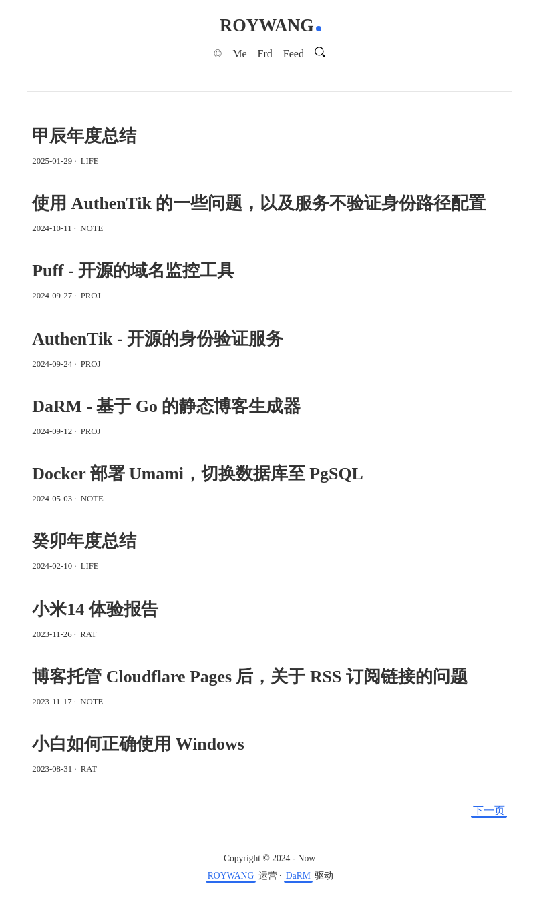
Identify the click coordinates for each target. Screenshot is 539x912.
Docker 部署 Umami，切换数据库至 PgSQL (197, 473)
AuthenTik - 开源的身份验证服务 (157, 339)
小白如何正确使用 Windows (138, 744)
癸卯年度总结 (84, 541)
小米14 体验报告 (95, 609)
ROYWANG (267, 25)
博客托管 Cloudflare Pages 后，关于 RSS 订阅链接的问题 (249, 676)
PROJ (91, 295)
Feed (293, 53)
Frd (265, 53)
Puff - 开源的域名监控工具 (133, 270)
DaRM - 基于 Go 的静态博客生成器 (166, 406)
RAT (88, 634)
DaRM (298, 876)
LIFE (90, 161)
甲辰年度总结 (84, 136)
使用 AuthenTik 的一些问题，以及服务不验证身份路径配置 (259, 203)
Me (239, 53)
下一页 (489, 810)
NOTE (91, 228)
